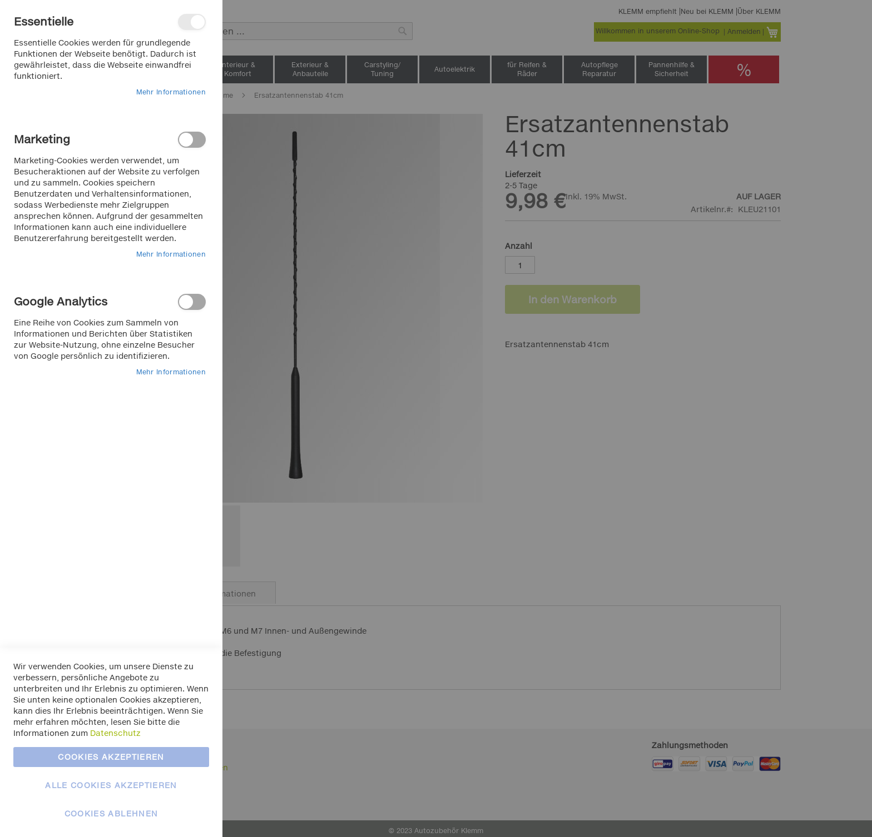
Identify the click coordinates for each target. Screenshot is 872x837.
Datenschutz (115, 733)
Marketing (192, 140)
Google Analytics (192, 302)
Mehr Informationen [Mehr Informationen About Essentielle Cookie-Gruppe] (171, 92)
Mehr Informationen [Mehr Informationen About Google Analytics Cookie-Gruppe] (171, 372)
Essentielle (192, 22)
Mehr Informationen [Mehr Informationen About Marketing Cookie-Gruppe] (171, 254)
